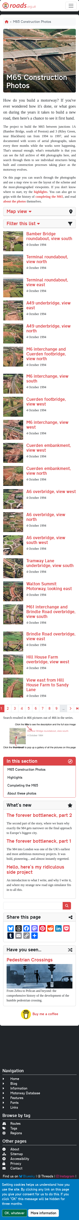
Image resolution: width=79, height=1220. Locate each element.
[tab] (39, 211)
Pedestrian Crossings (30, 959)
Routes (11, 1123)
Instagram (65, 1176)
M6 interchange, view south (47, 378)
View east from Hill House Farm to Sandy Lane (47, 684)
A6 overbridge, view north (45, 517)
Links (10, 1107)
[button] (13, 241)
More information (43, 1213)
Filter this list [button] (23, 223)
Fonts (10, 1102)
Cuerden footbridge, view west (46, 401)
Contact (12, 1168)
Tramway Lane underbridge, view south (50, 563)
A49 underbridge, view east (48, 305)
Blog (9, 1083)
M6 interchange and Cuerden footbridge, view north (46, 353)
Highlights (14, 777)
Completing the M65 (22, 785)
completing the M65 (49, 196)
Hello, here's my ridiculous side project (35, 869)
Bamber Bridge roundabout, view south (49, 236)
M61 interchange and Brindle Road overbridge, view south (50, 611)
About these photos (21, 793)
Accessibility (15, 1158)
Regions (12, 1133)
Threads (45, 1176)
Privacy (11, 1163)
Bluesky (27, 1176)
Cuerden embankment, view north (48, 470)
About (10, 1149)
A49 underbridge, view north (48, 328)
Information (14, 1088)
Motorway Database (21, 1093)
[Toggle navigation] (71, 6)
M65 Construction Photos (26, 769)
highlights (40, 192)
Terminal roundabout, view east (47, 282)
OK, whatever (15, 1213)
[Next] (70, 708)
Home (10, 1078)
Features (12, 1097)
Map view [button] (19, 211)
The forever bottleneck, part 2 (39, 815)
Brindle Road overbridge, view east (50, 636)
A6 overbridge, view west (51, 491)
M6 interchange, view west (47, 424)
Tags (9, 1128)
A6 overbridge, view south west (45, 540)
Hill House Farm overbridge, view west (47, 659)
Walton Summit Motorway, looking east (49, 586)
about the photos (14, 201)
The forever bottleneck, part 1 (39, 841)
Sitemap (12, 1154)
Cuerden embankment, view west (48, 447)
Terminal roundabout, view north (47, 259)
